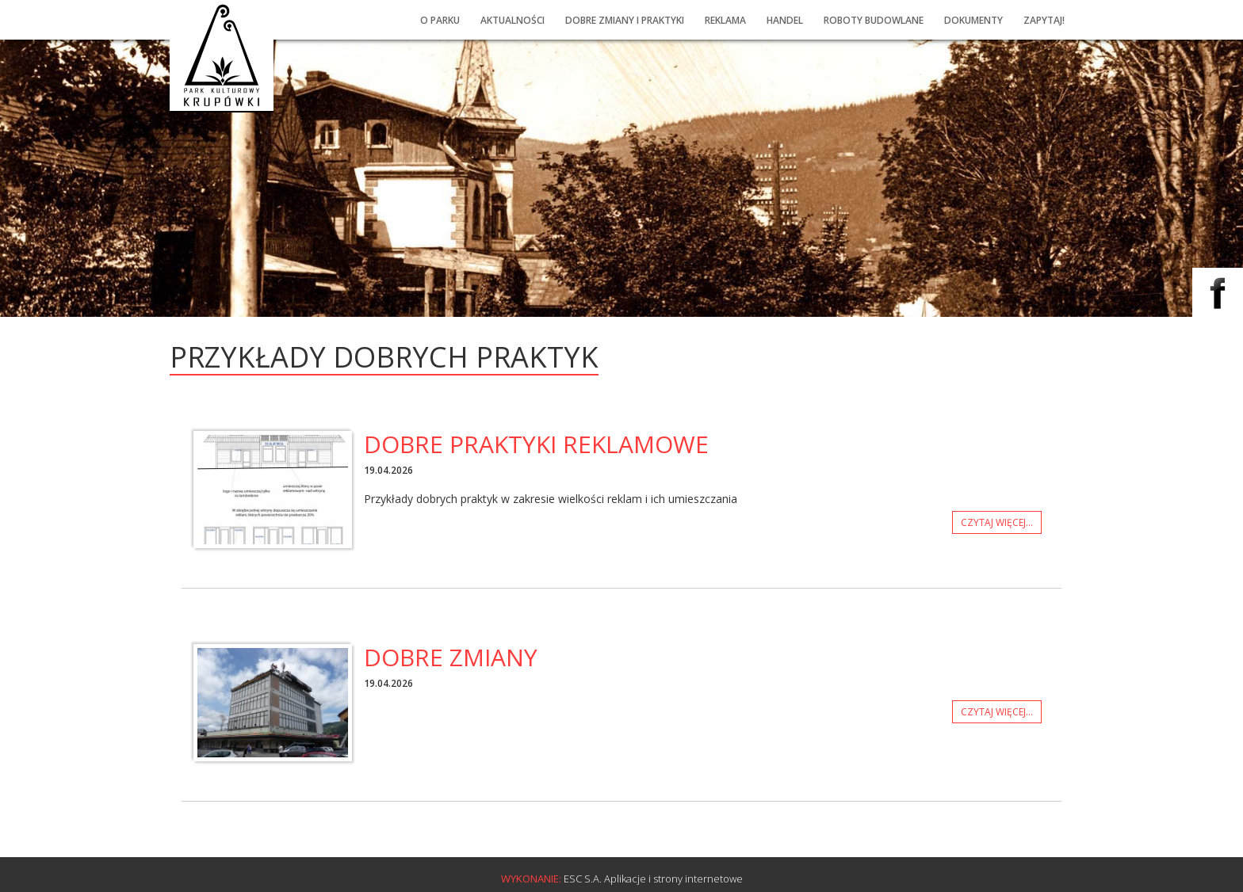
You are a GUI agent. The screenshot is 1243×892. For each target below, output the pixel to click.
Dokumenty (973, 20)
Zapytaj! (1044, 20)
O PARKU (440, 20)
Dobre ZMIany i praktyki (624, 20)
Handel (785, 20)
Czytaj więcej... (989, 522)
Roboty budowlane (874, 20)
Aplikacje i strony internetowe (673, 878)
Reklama (725, 20)
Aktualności (512, 20)
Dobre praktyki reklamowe (536, 444)
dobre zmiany (450, 657)
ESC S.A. (583, 878)
